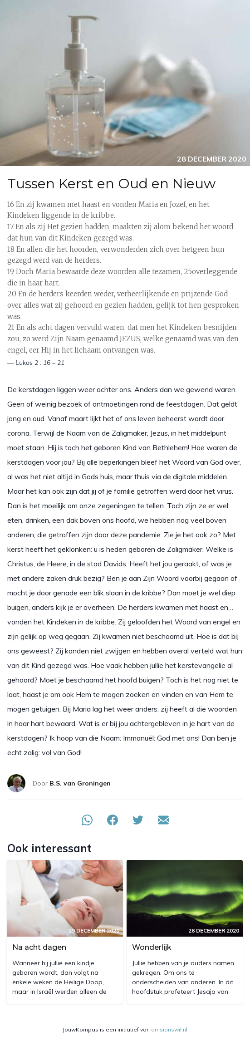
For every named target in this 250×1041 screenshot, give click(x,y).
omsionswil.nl (169, 1029)
